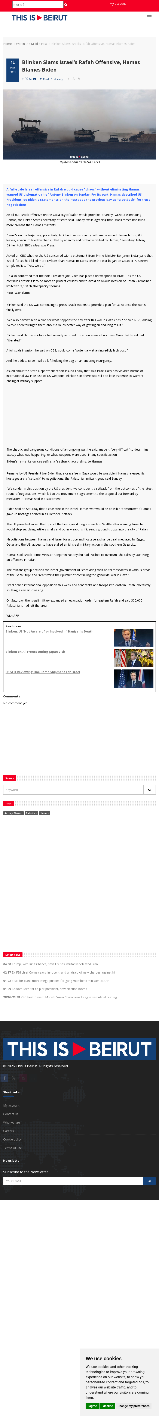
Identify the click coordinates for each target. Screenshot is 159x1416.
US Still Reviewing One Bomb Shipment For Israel (43, 672)
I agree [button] (92, 1406)
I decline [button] (107, 1406)
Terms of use (12, 1148)
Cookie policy (12, 1139)
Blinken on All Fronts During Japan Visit (35, 652)
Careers (8, 1131)
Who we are (11, 1122)
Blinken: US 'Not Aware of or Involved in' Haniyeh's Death (49, 631)
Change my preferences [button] (133, 1406)
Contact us (10, 1114)
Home (7, 44)
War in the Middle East (31, 44)
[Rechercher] (149, 790)
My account (118, 3)
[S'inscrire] (149, 1181)
